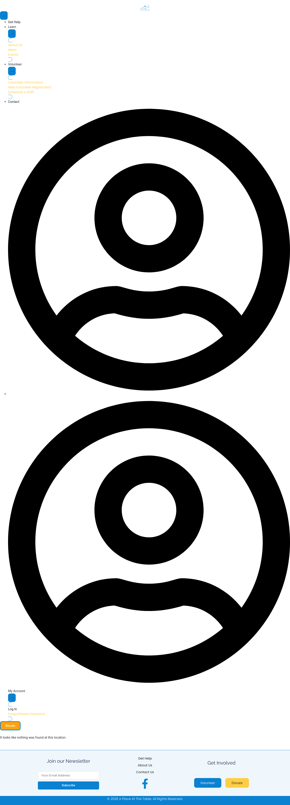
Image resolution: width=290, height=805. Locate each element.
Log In (12, 709)
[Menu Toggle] (4, 15)
